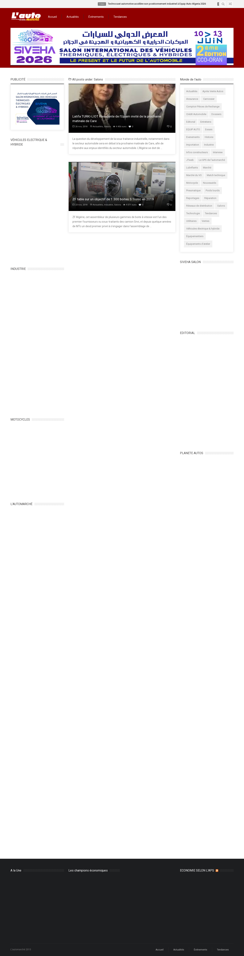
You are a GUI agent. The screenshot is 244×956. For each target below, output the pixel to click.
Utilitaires (191, 221)
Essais (208, 129)
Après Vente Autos (212, 91)
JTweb (190, 160)
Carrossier (208, 98)
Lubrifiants (192, 167)
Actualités (73, 16)
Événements (96, 16)
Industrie (108, 205)
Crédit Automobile (196, 114)
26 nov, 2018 (79, 126)
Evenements (193, 137)
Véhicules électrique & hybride (202, 228)
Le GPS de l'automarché (212, 160)
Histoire (209, 137)
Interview (218, 152)
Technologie (193, 213)
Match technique (216, 175)
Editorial (190, 121)
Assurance (192, 98)
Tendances (120, 16)
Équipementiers (194, 236)
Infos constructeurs (197, 152)
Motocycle (192, 182)
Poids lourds (213, 190)
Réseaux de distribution (199, 205)
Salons (107, 126)
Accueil (52, 16)
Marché (207, 167)
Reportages (192, 198)
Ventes (205, 221)
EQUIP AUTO (193, 129)
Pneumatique (193, 190)
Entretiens (205, 121)
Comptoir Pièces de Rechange (202, 106)
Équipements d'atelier (198, 243)
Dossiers (216, 114)
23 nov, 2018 (79, 205)
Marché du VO (194, 175)
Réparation (210, 198)
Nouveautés (209, 182)
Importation (192, 144)
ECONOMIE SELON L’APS (197, 870)
